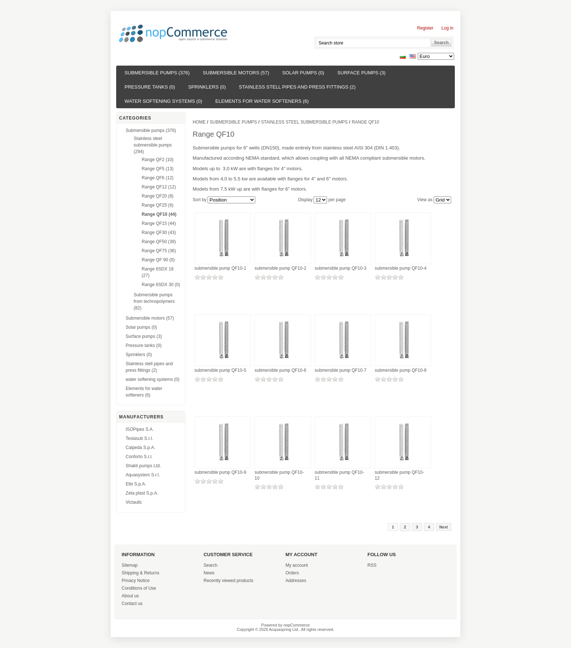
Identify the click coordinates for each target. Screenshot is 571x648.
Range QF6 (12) (157, 177)
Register (425, 28)
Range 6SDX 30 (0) (161, 284)
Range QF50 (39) (159, 241)
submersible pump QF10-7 (340, 370)
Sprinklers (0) (207, 87)
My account (297, 565)
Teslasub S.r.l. (139, 438)
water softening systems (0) (163, 101)
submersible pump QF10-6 (280, 370)
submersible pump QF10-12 (399, 475)
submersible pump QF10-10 (279, 475)
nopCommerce (297, 625)
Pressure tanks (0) (150, 87)
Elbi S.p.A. (136, 484)
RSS (372, 565)
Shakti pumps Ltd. (143, 465)
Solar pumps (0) (303, 72)
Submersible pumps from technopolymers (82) (154, 301)
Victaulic (134, 502)
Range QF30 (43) (159, 232)
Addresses (296, 580)
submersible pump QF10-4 (400, 268)
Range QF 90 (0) (158, 259)
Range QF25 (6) (157, 205)
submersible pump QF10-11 (339, 475)
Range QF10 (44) (159, 214)
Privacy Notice (136, 580)
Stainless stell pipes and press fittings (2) (297, 87)
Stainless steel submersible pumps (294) (153, 145)
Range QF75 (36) (159, 250)
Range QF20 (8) (157, 196)
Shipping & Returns (140, 572)
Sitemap (130, 565)
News (209, 572)
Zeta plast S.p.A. (142, 493)
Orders (292, 572)
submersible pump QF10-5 (220, 370)
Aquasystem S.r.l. (143, 474)
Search (210, 565)
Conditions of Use (139, 588)
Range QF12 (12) (159, 187)
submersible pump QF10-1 (220, 268)
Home (199, 122)
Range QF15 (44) (159, 223)
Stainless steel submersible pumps (304, 122)
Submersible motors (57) (236, 72)
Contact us (132, 603)
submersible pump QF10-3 (340, 268)
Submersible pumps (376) (157, 72)
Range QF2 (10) (157, 159)
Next (443, 527)
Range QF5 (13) (157, 168)
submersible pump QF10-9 (220, 472)
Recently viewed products (228, 580)
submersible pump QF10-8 (400, 370)
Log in (447, 28)
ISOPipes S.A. (140, 429)
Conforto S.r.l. (139, 456)
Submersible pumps (233, 122)
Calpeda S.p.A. (140, 447)
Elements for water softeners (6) (261, 101)
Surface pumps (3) (361, 72)
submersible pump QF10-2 (280, 268)
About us (130, 595)
